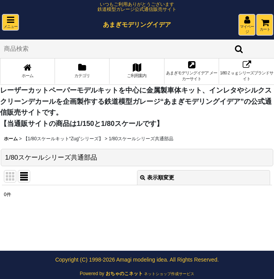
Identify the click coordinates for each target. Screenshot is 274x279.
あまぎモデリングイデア (137, 24)
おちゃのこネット (124, 273)
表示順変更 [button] (157, 177)
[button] (10, 22)
